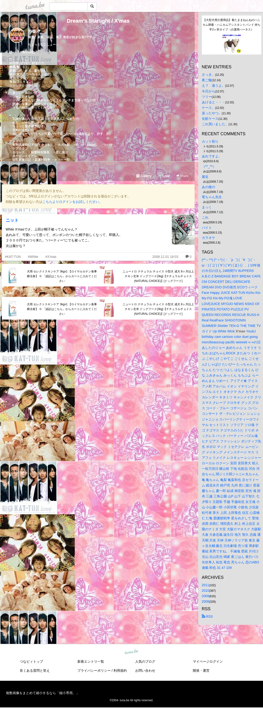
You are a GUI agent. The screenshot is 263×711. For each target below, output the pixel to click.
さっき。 (208, 74)
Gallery (143, 176)
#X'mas (50, 257)
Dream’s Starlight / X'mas (98, 21)
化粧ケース (210, 118)
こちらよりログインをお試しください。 (72, 202)
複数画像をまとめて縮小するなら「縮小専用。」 (42, 693)
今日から (208, 91)
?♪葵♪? (34, 31)
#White (33, 257)
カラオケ (208, 238)
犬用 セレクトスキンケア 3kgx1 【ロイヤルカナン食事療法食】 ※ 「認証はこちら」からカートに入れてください (62, 276)
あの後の (208, 187)
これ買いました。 (215, 124)
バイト (207, 228)
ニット (12, 220)
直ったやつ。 (212, 113)
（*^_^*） (209, 166)
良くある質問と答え (35, 670)
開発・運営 (201, 670)
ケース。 (208, 108)
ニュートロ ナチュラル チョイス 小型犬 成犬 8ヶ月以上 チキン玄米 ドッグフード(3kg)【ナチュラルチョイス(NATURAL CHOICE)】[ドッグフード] (158, 276)
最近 (205, 177)
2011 (205, 585)
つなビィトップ (31, 661)
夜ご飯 (207, 80)
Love (164, 176)
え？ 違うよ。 (213, 85)
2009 (205, 596)
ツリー (207, 97)
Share (182, 176)
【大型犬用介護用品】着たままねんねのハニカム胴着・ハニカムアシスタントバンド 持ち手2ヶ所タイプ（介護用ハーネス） (231, 24)
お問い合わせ (145, 670)
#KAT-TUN (13, 257)
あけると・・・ (213, 102)
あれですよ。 (212, 156)
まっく (207, 207)
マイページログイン (208, 661)
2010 (205, 590)
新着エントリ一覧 (90, 661)
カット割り (210, 141)
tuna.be (131, 652)
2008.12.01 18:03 (165, 257)
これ (205, 217)
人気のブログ (145, 661)
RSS (207, 616)
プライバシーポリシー (94, 670)
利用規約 (120, 670)
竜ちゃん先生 (212, 197)
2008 (205, 601)
